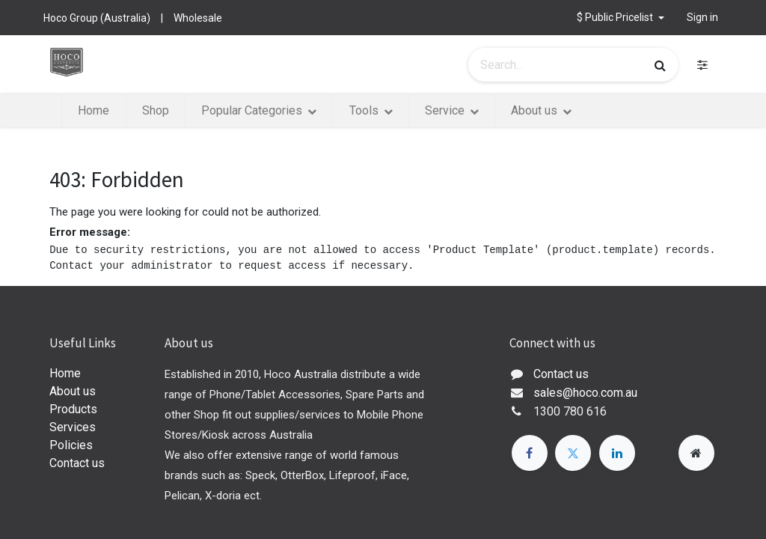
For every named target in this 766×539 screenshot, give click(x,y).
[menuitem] (93, 111)
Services (72, 427)
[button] (620, 17)
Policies (71, 445)
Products (73, 409)
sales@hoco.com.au (585, 393)
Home (65, 373)
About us (72, 391)
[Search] (660, 65)
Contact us (77, 463)
